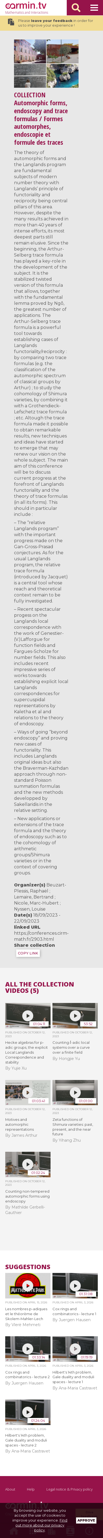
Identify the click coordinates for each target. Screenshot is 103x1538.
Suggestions (27, 1267)
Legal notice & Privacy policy (69, 1489)
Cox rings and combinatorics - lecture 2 (27, 1374)
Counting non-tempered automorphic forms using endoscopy (27, 1196)
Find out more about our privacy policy (41, 1525)
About (10, 1489)
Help (31, 1489)
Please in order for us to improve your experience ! (50, 23)
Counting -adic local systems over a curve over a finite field (71, 1047)
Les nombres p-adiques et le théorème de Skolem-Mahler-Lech (26, 1314)
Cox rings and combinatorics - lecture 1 (74, 1311)
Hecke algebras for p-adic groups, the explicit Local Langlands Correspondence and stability (26, 1052)
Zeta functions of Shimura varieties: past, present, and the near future (72, 1126)
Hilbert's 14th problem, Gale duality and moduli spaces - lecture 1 (73, 1377)
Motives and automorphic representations (19, 1124)
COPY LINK (28, 953)
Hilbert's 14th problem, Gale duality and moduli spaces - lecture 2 (26, 1440)
